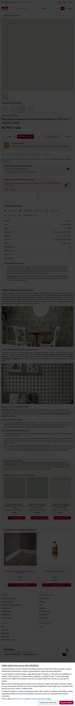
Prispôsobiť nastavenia (48, 703)
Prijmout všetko (66, 703)
